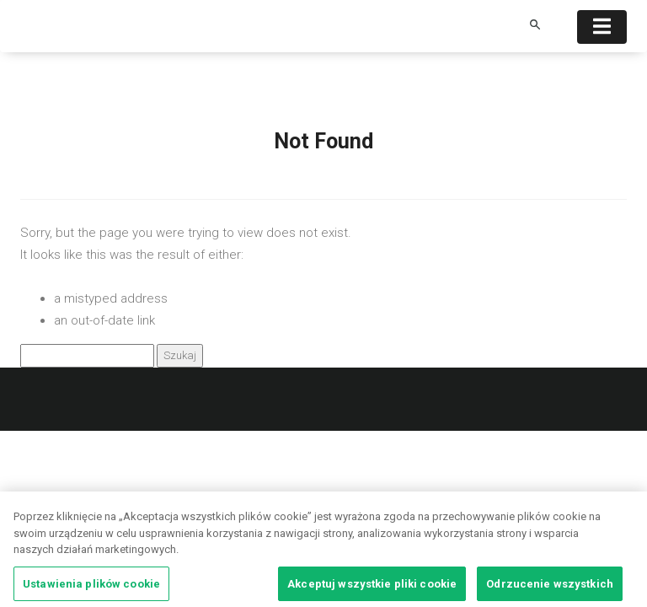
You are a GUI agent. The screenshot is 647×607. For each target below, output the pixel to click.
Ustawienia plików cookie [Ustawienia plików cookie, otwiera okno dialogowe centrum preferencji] (91, 586)
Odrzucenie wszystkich (549, 586)
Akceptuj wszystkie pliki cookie (372, 586)
